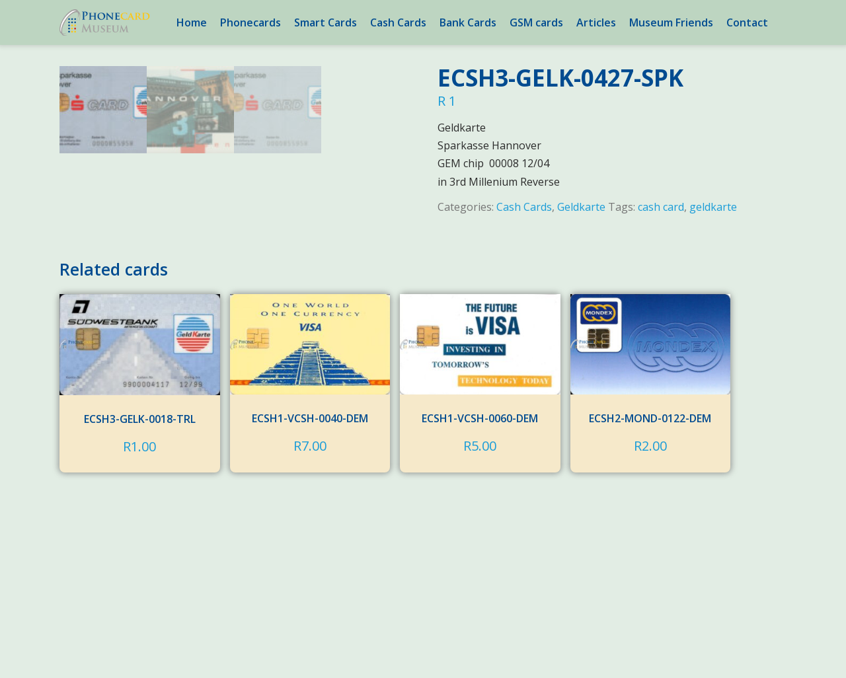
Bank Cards (468, 22)
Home (191, 22)
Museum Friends (671, 22)
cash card (661, 207)
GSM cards (536, 22)
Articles (596, 22)
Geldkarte (581, 207)
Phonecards (250, 22)
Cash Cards (398, 22)
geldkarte (713, 207)
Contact (747, 22)
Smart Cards (325, 22)
